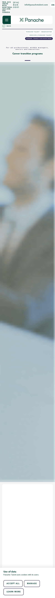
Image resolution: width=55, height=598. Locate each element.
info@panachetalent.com (36, 5)
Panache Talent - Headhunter (39, 32)
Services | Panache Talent (40, 35)
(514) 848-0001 (16, 4)
